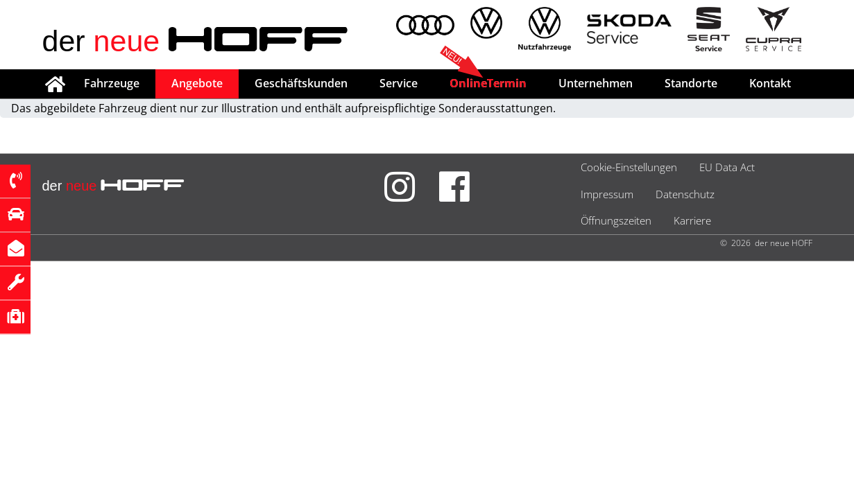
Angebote (197, 83)
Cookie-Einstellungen (629, 167)
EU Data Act (727, 167)
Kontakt (770, 83)
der (196, 41)
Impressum (607, 194)
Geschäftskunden (301, 83)
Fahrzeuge (111, 83)
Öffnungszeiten (616, 220)
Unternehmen (595, 83)
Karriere (692, 220)
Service (398, 83)
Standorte (691, 83)
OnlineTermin (488, 83)
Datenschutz (685, 194)
